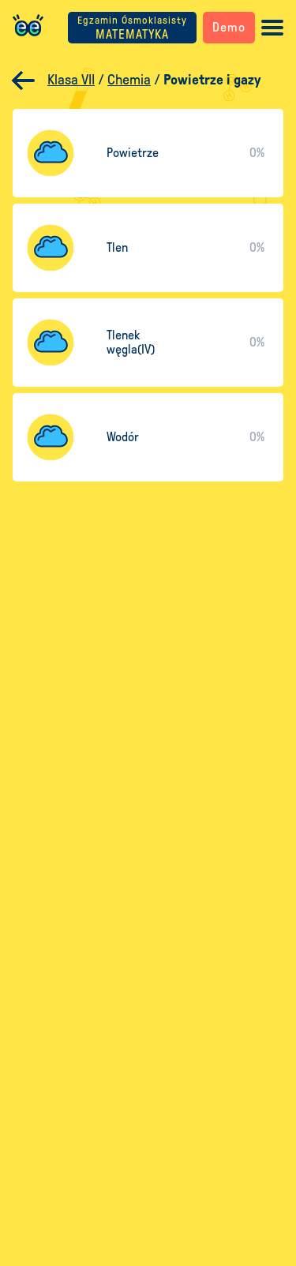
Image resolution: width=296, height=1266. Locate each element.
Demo (228, 27)
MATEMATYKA (132, 28)
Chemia (129, 80)
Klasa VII (71, 80)
